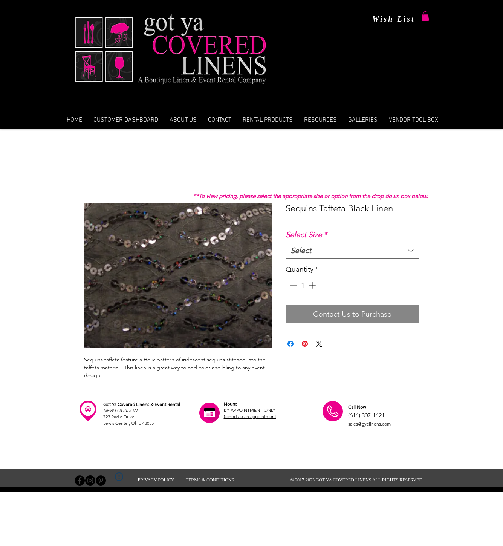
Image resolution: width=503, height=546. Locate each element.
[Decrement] (293, 285)
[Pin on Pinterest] (304, 343)
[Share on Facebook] (290, 343)
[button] (425, 16)
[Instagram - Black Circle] (90, 480)
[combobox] (352, 251)
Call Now (357, 407)
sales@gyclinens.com (369, 424)
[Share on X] (319, 343)
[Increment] (313, 285)
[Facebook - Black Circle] (80, 480)
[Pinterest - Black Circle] (101, 480)
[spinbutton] (303, 285)
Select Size (306, 234)
